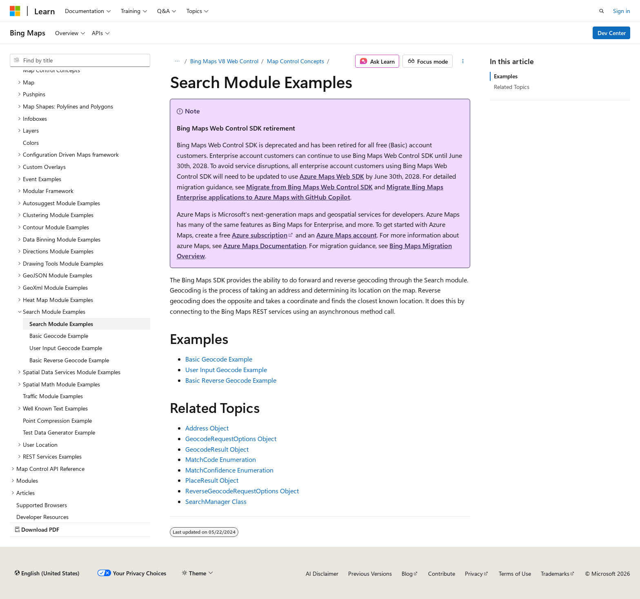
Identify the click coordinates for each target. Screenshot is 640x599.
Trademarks (555, 573)
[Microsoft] (15, 11)
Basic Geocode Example (218, 359)
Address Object (207, 428)
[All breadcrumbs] (177, 61)
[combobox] (80, 60)
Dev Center (612, 33)
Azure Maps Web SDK (332, 176)
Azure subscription (259, 235)
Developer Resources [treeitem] (42, 517)
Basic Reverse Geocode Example (230, 380)
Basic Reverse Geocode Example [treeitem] (69, 360)
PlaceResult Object (211, 480)
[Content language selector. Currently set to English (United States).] (47, 573)
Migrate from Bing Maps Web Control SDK (309, 186)
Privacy (474, 573)
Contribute (441, 573)
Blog (407, 573)
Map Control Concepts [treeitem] (51, 70)
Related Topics (511, 87)
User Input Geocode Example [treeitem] (65, 348)
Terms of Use (515, 573)
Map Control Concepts (295, 61)
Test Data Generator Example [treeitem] (59, 432)
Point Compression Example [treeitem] (57, 420)
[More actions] (463, 61)
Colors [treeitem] (31, 142)
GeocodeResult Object (217, 449)
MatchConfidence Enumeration (229, 470)
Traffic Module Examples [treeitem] (53, 396)
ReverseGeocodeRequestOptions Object (242, 490)
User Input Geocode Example (226, 369)
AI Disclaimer (322, 573)
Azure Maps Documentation (264, 245)
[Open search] (601, 11)
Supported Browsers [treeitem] (41, 505)
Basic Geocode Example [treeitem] (58, 335)
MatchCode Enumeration (220, 459)
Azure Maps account (346, 235)
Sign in (621, 11)
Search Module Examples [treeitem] (61, 324)
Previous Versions (370, 573)
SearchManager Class (216, 501)
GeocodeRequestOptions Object (230, 438)
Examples (506, 76)
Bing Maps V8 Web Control (224, 61)
